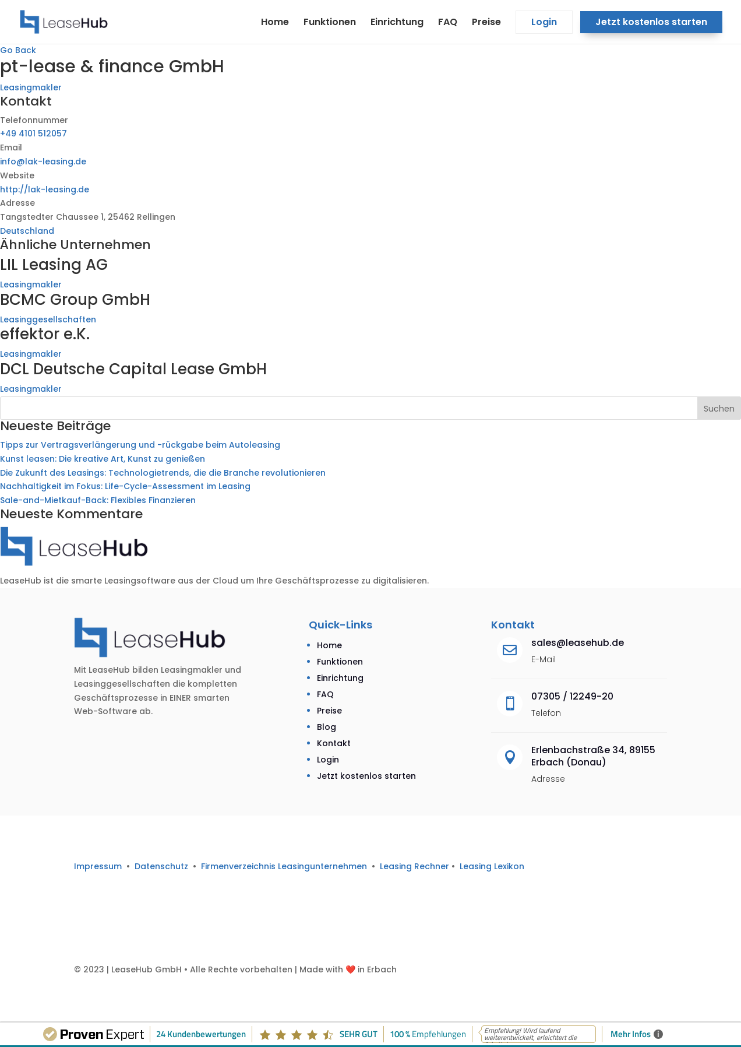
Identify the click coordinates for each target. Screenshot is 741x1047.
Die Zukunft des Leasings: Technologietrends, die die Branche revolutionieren (163, 473)
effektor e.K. (45, 334)
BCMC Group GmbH (75, 299)
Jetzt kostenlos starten (651, 23)
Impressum (98, 866)
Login (544, 23)
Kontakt (334, 743)
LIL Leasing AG (54, 264)
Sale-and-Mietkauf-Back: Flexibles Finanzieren (98, 500)
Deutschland (27, 231)
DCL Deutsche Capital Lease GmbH (133, 369)
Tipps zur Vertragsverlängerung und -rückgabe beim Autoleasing (140, 445)
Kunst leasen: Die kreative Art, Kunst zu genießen (102, 459)
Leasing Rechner (414, 866)
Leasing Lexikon (492, 866)
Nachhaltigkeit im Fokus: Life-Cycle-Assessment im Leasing (125, 486)
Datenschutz (161, 866)
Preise (486, 23)
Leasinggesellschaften (48, 319)
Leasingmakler (31, 87)
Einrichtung (397, 23)
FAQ (447, 23)
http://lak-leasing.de (44, 189)
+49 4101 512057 (33, 133)
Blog (326, 727)
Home (275, 23)
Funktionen (330, 23)
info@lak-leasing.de (43, 161)
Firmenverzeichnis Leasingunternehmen (286, 866)
